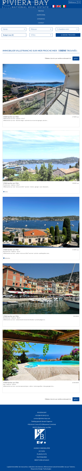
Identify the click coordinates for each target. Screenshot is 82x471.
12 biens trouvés (68, 42)
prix (76, 58)
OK (79, 2)
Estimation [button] (41, 19)
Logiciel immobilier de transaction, (17, 467)
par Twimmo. (71, 467)
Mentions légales (41, 460)
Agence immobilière (42, 448)
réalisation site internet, (35, 467)
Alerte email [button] (41, 15)
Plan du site (42, 454)
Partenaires (42, 457)
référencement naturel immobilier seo (55, 467)
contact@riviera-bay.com (42, 418)
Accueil (7, 6)
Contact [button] (41, 23)
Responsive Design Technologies (41, 469)
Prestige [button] (41, 11)
